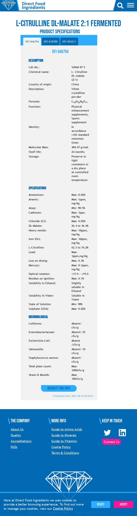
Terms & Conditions (65, 453)
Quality (16, 435)
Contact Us (111, 442)
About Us (17, 429)
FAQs (14, 447)
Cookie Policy (61, 447)
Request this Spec (58, 388)
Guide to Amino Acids (66, 429)
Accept (123, 504)
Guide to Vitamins (64, 441)
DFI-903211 (69, 41)
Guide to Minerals (63, 435)
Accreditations (21, 441)
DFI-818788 (50, 41)
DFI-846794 (32, 41)
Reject (100, 504)
